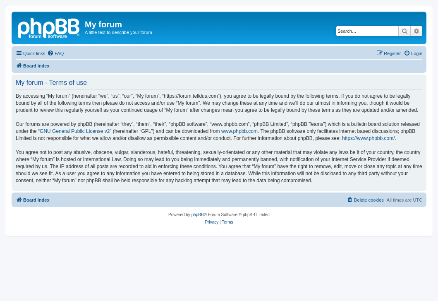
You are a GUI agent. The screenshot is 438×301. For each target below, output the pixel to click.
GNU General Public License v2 (75, 131)
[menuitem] (55, 53)
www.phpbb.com (239, 131)
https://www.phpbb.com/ (368, 138)
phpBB (197, 214)
